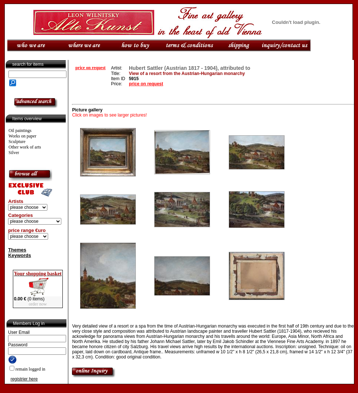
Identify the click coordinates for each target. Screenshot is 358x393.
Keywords (19, 255)
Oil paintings (19, 130)
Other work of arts (24, 147)
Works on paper (22, 136)
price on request (90, 67)
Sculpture (16, 141)
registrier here (24, 379)
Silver (13, 152)
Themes (17, 250)
